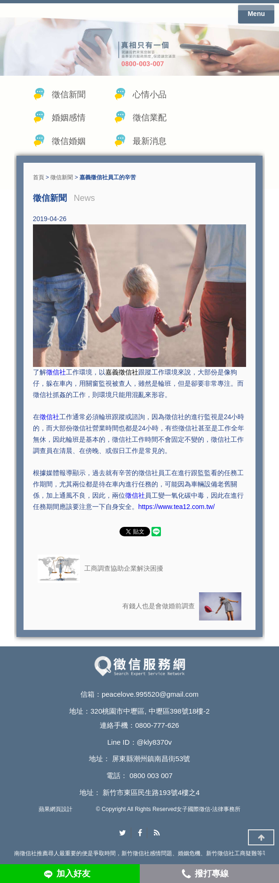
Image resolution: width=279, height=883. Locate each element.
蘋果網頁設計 (55, 809)
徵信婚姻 (69, 141)
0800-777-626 (157, 725)
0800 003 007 (151, 776)
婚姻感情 (69, 117)
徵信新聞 (69, 94)
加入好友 (73, 873)
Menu (256, 13)
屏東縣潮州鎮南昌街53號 (151, 759)
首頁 (38, 177)
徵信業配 (150, 117)
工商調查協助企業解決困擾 (100, 569)
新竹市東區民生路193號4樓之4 (151, 792)
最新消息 (150, 141)
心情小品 (150, 94)
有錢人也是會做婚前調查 (181, 606)
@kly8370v (154, 742)
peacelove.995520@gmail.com (150, 694)
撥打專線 (212, 873)
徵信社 (56, 372)
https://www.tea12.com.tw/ (176, 506)
